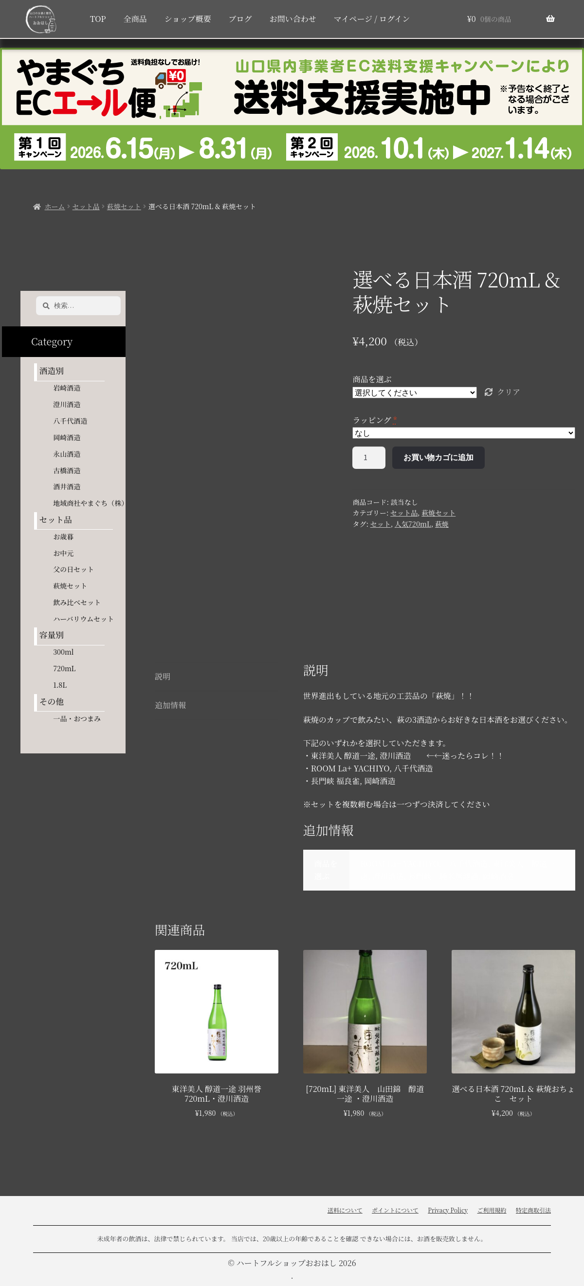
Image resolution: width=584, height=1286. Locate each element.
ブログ (240, 18)
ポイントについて (395, 1210)
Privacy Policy (448, 1210)
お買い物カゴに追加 (438, 457)
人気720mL (413, 524)
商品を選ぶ (371, 379)
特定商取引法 (533, 1210)
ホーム (55, 206)
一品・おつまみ (77, 718)
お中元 (63, 553)
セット (380, 524)
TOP (98, 18)
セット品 (86, 206)
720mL (64, 668)
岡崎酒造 (66, 437)
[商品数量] (368, 458)
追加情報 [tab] (170, 705)
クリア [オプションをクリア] (508, 391)
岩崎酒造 (66, 388)
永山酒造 (70, 454)
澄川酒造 (66, 404)
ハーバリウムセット (83, 619)
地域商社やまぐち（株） (90, 503)
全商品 (135, 18)
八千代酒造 (70, 421)
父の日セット (73, 569)
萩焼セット (124, 206)
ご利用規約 (492, 1210)
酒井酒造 (66, 486)
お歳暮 (63, 536)
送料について (345, 1210)
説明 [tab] (162, 676)
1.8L (60, 685)
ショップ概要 (187, 18)
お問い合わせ (293, 18)
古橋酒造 (66, 470)
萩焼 (442, 524)
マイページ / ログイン (372, 18)
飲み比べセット (77, 602)
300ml (63, 652)
